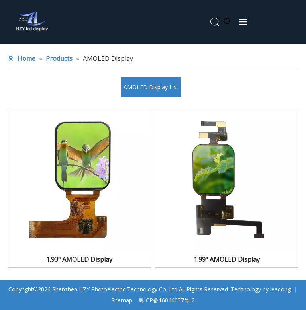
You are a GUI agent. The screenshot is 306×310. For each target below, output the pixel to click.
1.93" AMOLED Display (79, 259)
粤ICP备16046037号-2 (167, 300)
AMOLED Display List (151, 87)
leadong (280, 289)
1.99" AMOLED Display (227, 259)
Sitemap (121, 300)
